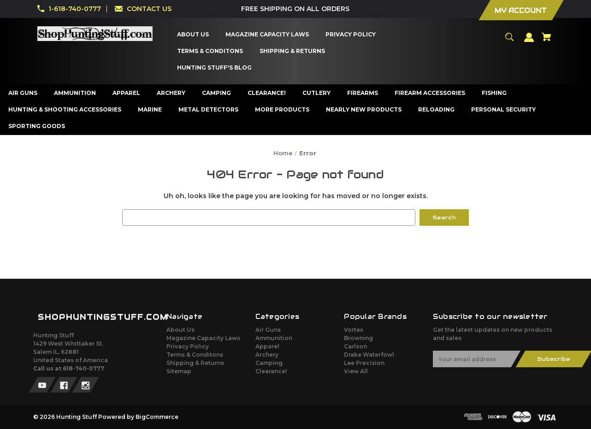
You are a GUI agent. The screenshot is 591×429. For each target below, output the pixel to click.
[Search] (509, 41)
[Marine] (150, 109)
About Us (180, 329)
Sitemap (178, 371)
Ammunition (273, 338)
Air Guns (268, 329)
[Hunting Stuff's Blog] (214, 67)
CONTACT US (149, 9)
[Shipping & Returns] (292, 51)
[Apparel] (127, 93)
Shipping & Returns (195, 362)
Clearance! (271, 371)
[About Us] (193, 34)
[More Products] (282, 109)
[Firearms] (362, 93)
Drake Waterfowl (369, 354)
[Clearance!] (267, 93)
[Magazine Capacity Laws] (267, 34)
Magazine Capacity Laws (203, 338)
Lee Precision (364, 362)
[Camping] (216, 93)
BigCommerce (157, 416)
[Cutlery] (317, 93)
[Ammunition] (75, 93)
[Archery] (171, 93)
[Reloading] (436, 109)
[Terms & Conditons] (210, 51)
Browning (358, 338)
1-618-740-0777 (74, 9)
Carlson (355, 346)
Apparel (267, 346)
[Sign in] (529, 41)
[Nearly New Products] (364, 109)
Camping (269, 362)
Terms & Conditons (194, 354)
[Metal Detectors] (208, 109)
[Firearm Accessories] (430, 93)
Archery (266, 354)
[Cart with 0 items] (546, 41)
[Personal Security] (503, 109)
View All (356, 371)
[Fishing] (494, 93)
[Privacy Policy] (350, 34)
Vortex (353, 329)
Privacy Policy (187, 346)
